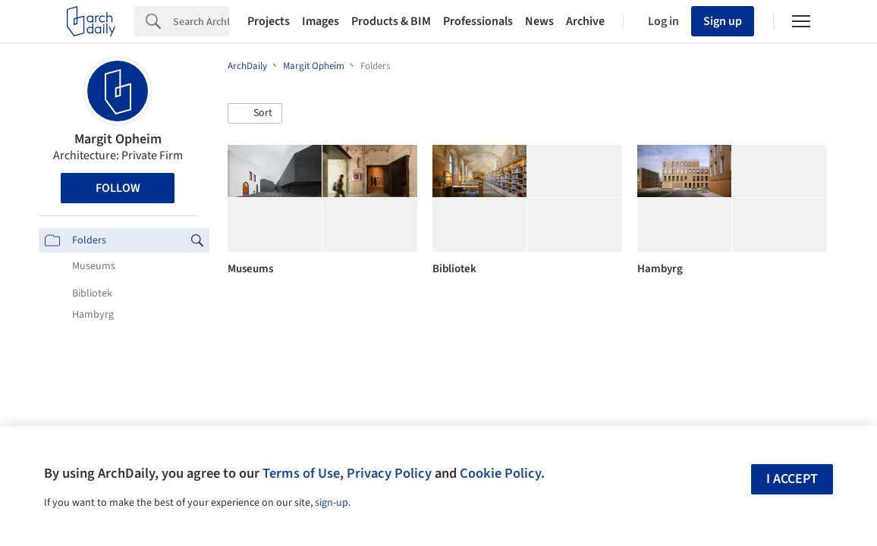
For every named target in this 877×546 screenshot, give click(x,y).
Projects (268, 21)
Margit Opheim (118, 139)
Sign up (722, 21)
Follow (118, 188)
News (539, 21)
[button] (255, 113)
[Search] (201, 21)
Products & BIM (391, 21)
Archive (585, 21)
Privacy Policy (389, 473)
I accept (792, 478)
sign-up (331, 502)
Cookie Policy (500, 473)
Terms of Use (301, 473)
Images (320, 21)
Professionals (478, 21)
